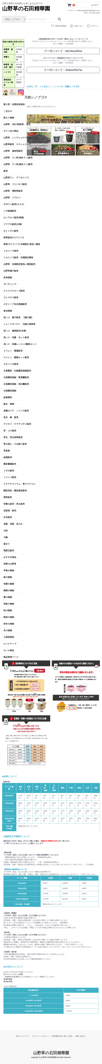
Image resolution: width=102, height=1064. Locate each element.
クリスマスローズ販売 (13, 290)
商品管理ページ (10, 657)
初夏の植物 (8, 583)
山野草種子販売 (10, 270)
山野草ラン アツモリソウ (13, 177)
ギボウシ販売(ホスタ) (13, 204)
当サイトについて (22, 1036)
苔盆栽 (6, 450)
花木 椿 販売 (10, 417)
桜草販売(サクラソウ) (13, 237)
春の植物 (7, 577)
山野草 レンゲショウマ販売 (13, 137)
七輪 (5, 537)
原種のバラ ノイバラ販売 (13, 410)
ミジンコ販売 (9, 477)
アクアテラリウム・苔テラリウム (13, 484)
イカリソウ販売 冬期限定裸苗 (13, 257)
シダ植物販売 (9, 210)
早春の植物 (8, 570)
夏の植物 (7, 597)
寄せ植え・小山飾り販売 (13, 444)
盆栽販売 (7, 457)
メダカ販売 (8, 470)
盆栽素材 (7, 397)
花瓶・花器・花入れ (13, 523)
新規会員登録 (58, 26)
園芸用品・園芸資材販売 (13, 490)
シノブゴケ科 (56, 86)
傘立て (6, 543)
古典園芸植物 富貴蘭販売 (13, 377)
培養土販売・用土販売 (13, 503)
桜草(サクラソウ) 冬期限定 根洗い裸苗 (13, 244)
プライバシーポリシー (40, 1036)
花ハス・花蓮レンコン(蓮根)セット (13, 344)
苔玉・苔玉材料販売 (13, 437)
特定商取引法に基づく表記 (62, 1036)
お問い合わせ (80, 1036)
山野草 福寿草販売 (13, 151)
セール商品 (8, 650)
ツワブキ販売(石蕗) (12, 224)
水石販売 (7, 517)
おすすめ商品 (9, 557)
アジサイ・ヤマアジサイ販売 (13, 424)
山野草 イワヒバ (11, 197)
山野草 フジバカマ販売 (13, 184)
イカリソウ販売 (10, 250)
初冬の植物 (8, 623)
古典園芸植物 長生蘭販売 (13, 384)
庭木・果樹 (8, 404)
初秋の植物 (8, 603)
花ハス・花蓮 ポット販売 (13, 337)
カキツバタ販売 (10, 364)
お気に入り (76, 26)
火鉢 (5, 530)
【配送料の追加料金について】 (15, 869)
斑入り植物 (8, 117)
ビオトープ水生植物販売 (13, 304)
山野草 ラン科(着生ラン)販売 (13, 164)
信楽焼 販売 (9, 510)
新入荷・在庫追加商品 (13, 104)
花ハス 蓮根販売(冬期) (13, 330)
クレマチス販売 (10, 297)
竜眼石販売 (8, 550)
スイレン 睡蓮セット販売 (13, 357)
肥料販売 (7, 497)
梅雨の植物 (8, 590)
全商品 (30, 86)
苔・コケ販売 (9, 430)
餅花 (5, 171)
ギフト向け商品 (10, 131)
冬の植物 (7, 630)
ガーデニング (10, 284)
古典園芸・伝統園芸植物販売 (13, 370)
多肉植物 (7, 277)
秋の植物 (7, 610)
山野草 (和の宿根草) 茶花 (13, 124)
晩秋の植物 (8, 617)
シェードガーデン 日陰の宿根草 (13, 324)
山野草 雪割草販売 (13, 191)
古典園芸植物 (9, 390)
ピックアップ (9, 643)
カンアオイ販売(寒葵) (13, 217)
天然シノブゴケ (72, 86)
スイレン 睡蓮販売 (13, 350)
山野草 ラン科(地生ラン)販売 (13, 157)
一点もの (7, 111)
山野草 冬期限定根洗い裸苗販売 (13, 264)
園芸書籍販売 (9, 464)
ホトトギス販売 (10, 230)
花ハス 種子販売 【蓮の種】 (13, 317)
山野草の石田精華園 (26, 8)
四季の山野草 (9, 563)
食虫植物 (7, 310)
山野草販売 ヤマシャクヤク (13, 144)
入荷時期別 (8, 637)
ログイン (92, 26)
